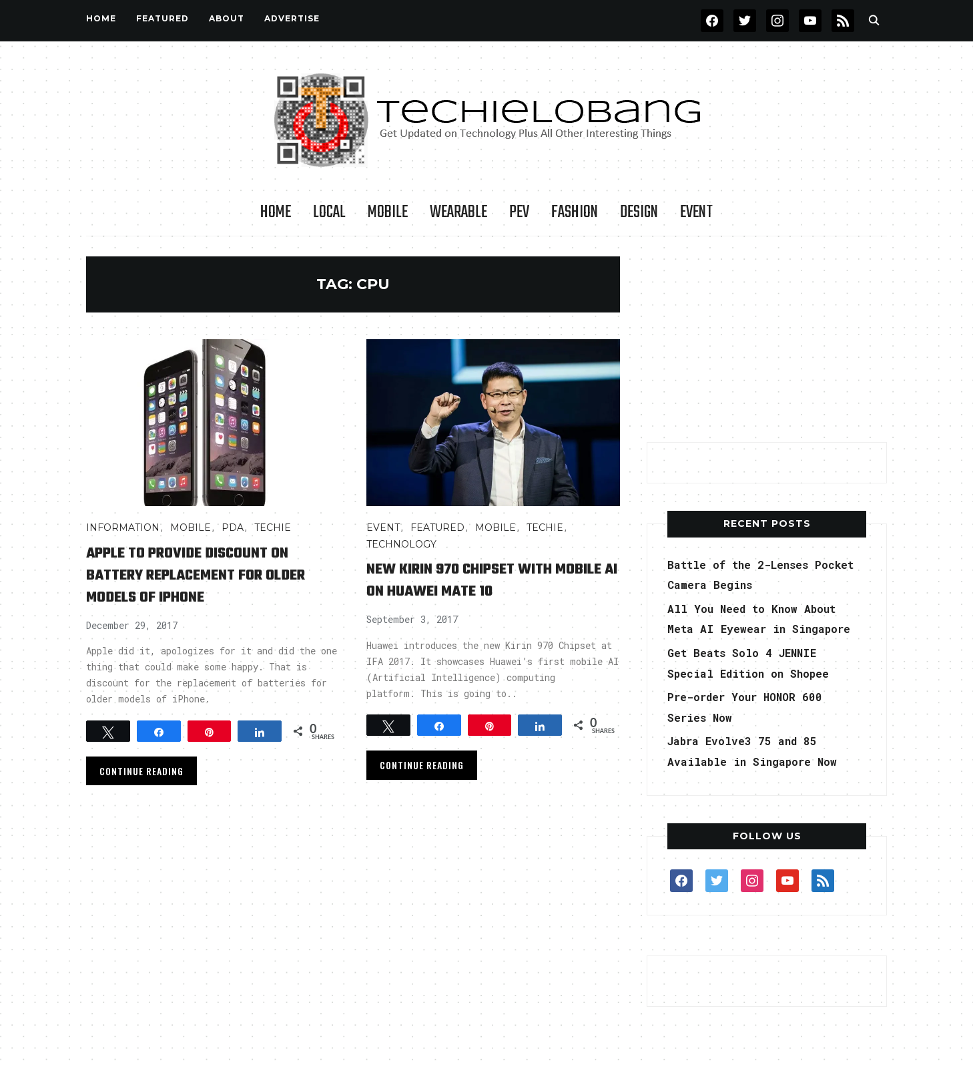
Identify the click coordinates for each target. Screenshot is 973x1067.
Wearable (458, 212)
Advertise (292, 18)
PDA (233, 527)
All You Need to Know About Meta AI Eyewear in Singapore (762, 628)
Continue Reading (141, 771)
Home (101, 18)
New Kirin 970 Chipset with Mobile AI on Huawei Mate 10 (482, 579)
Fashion (574, 212)
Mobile (388, 212)
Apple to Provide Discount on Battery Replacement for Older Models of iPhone (207, 574)
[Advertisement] (767, 339)
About (226, 18)
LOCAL (329, 212)
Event (696, 212)
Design (639, 212)
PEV (519, 212)
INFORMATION (122, 527)
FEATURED (162, 18)
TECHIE (272, 527)
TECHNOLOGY (401, 544)
